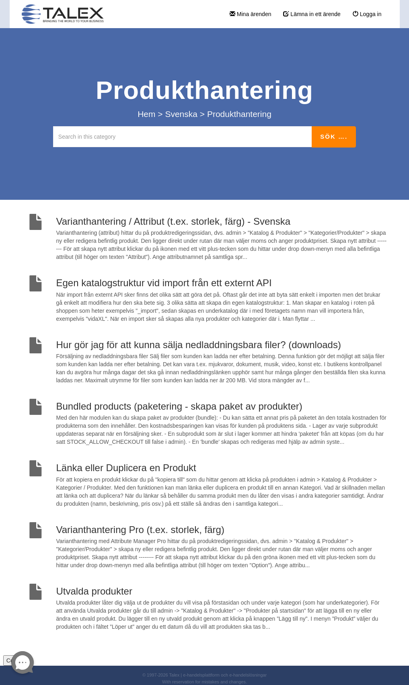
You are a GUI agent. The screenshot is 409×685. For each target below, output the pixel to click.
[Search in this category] (182, 136)
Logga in (367, 14)
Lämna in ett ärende (311, 14)
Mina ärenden (250, 14)
